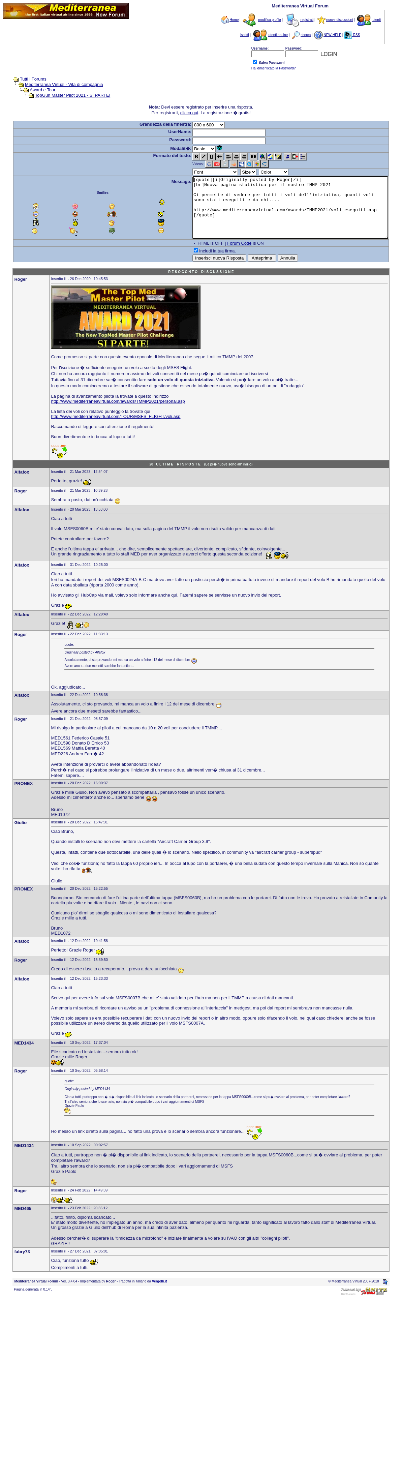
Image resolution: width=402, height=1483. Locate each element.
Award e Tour (32, 89)
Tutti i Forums (23, 79)
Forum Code (229, 255)
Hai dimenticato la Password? (273, 68)
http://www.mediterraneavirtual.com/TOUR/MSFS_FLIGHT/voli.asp (115, 428)
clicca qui (190, 112)
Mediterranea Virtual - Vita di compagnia (54, 84)
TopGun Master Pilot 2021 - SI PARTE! (62, 95)
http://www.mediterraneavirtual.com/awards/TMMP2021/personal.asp (118, 413)
